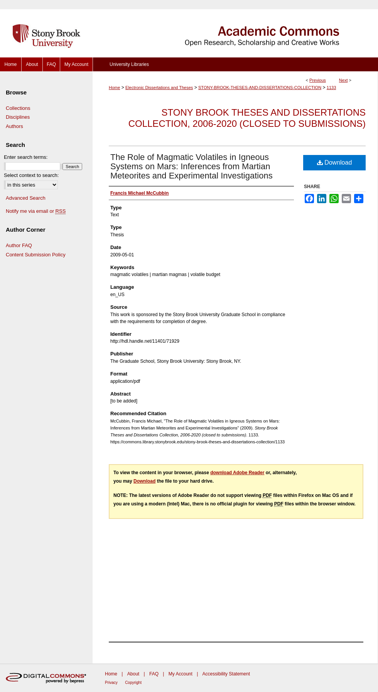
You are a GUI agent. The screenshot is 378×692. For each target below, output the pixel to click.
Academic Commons (235, 28)
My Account (180, 674)
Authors (14, 126)
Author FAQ (19, 245)
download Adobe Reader (237, 472)
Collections (18, 108)
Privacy (111, 682)
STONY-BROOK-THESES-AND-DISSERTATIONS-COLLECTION (259, 87)
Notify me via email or (36, 211)
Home (114, 87)
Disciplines (18, 117)
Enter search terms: (25, 157)
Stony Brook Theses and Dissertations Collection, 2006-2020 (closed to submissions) (247, 118)
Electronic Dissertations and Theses (159, 87)
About (133, 674)
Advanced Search (26, 198)
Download (334, 162)
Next (343, 80)
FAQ (154, 674)
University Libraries (129, 64)
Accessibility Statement (226, 674)
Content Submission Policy (36, 255)
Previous (317, 80)
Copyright (133, 682)
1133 (331, 87)
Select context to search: (31, 175)
